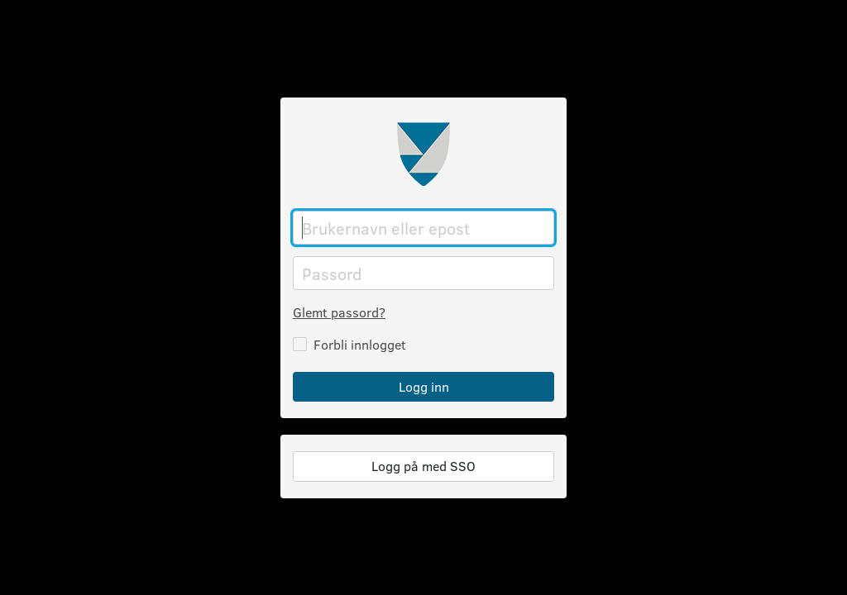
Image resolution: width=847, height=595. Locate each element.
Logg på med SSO (423, 465)
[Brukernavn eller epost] (423, 228)
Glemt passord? (339, 312)
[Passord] (423, 273)
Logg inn (424, 386)
